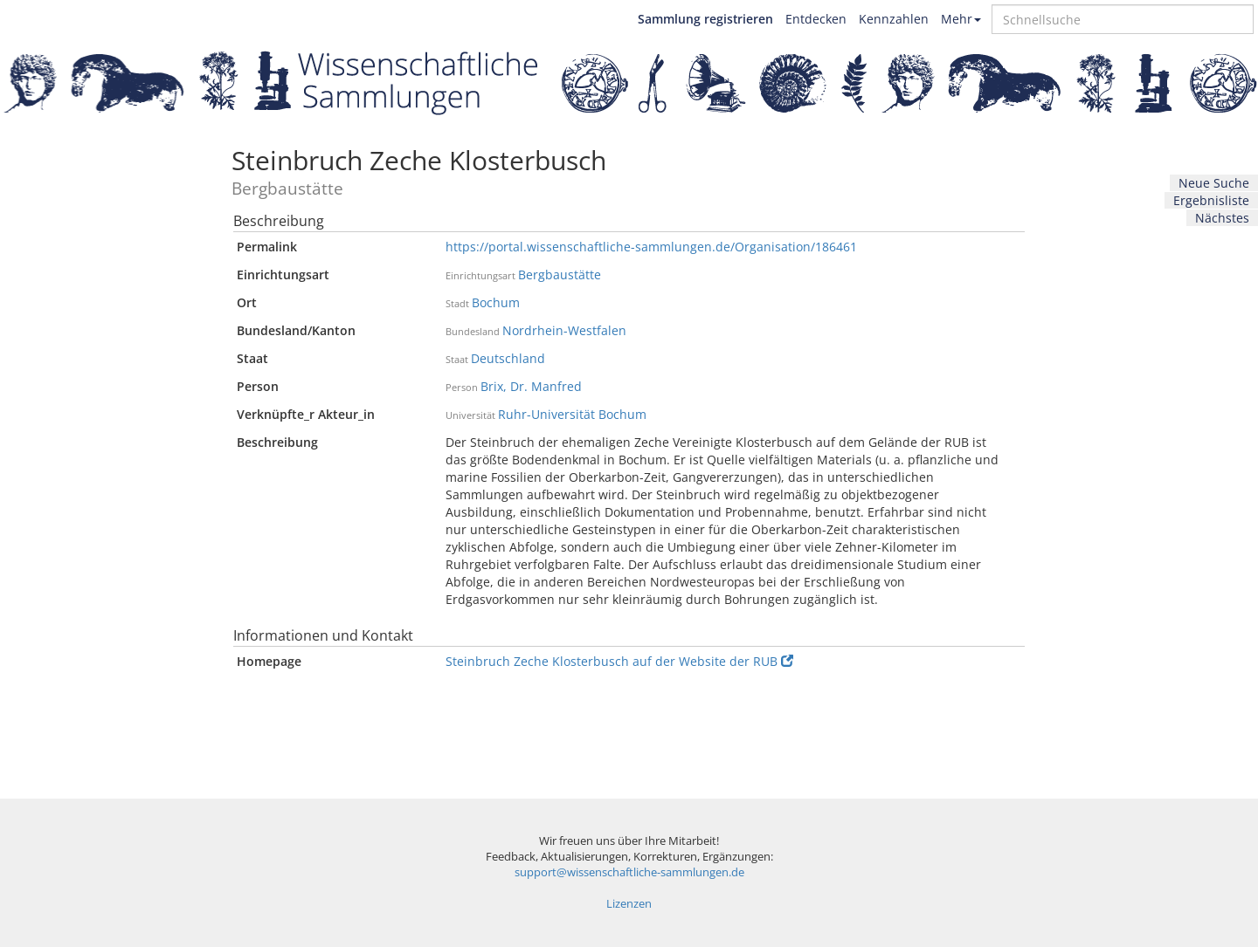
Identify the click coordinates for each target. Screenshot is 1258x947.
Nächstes (1222, 217)
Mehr (961, 18)
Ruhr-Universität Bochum (572, 414)
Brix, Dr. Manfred (531, 386)
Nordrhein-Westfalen (564, 330)
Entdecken (816, 18)
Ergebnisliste (1211, 200)
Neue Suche (1214, 183)
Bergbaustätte (559, 274)
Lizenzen (629, 903)
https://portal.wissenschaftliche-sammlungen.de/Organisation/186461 (651, 246)
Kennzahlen (894, 18)
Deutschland (508, 358)
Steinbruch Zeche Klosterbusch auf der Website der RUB (619, 661)
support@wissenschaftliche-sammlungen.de (629, 872)
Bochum (496, 302)
